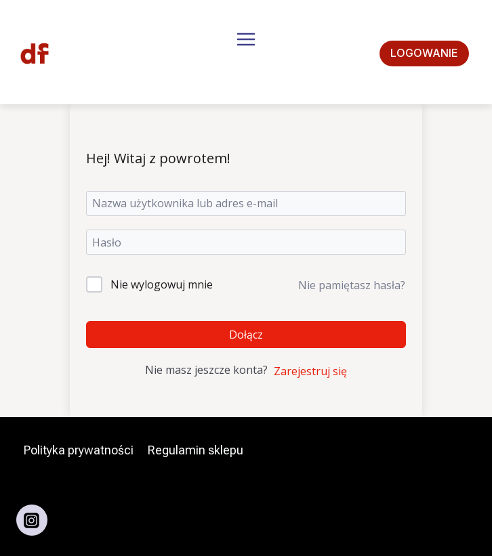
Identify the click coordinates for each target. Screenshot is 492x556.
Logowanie (424, 53)
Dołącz (246, 334)
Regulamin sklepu (195, 450)
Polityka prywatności (79, 450)
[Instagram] (31, 520)
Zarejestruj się (310, 371)
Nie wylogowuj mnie (161, 284)
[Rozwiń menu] (245, 53)
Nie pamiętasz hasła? (351, 285)
